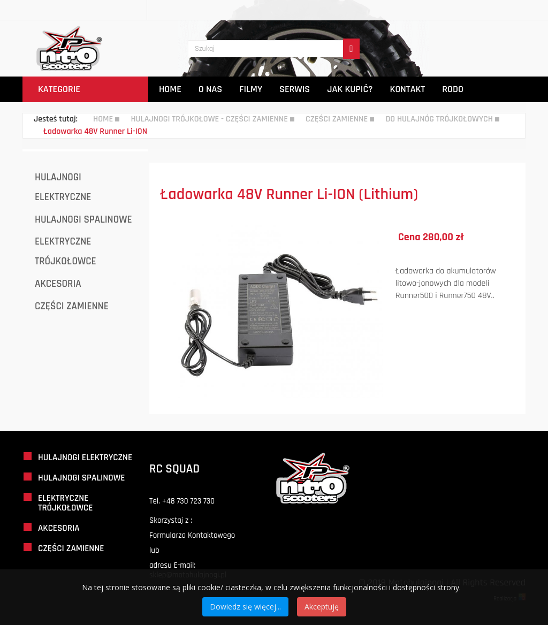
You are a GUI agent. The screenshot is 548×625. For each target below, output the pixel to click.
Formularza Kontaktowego (192, 535)
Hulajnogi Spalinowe (83, 219)
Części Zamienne (72, 306)
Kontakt (407, 89)
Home (170, 89)
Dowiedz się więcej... (245, 606)
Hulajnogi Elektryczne (63, 187)
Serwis (294, 89)
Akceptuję (322, 606)
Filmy (250, 89)
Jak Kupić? (349, 89)
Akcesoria (58, 284)
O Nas (210, 89)
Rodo (452, 89)
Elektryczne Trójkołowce (65, 251)
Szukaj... (188, 20)
